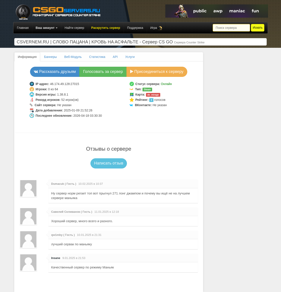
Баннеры (50, 57)
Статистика (97, 57)
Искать (258, 27)
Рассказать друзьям (55, 71)
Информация (27, 57)
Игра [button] (156, 28)
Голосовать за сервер (103, 71)
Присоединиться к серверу (157, 71)
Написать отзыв (108, 163)
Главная (23, 28)
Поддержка (135, 28)
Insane (55, 258)
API (115, 57)
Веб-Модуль (73, 57)
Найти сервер (74, 28)
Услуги (130, 57)
